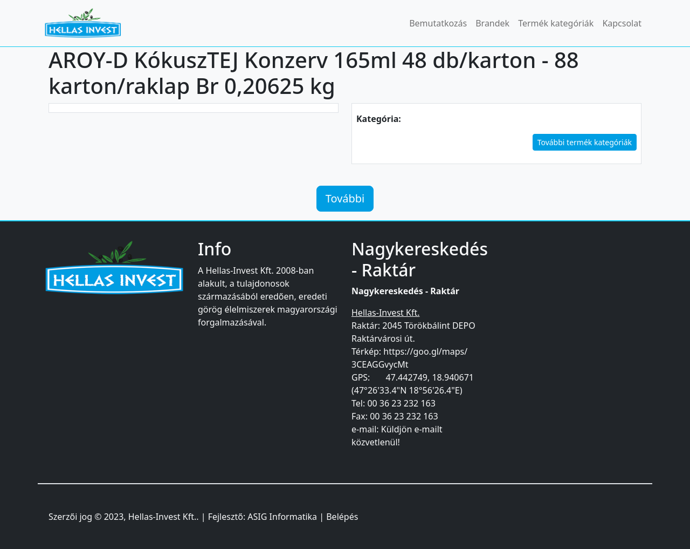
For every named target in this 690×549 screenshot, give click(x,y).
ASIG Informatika (282, 517)
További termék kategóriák (584, 142)
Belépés (342, 517)
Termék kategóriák (556, 23)
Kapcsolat (621, 23)
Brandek (492, 23)
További (345, 198)
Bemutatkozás (438, 23)
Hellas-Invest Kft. (162, 517)
